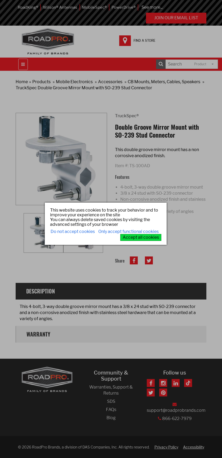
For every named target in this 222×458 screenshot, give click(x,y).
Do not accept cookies (73, 231)
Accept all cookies (141, 237)
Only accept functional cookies (128, 231)
